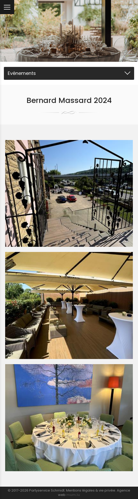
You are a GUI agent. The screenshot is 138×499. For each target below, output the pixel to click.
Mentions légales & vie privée (90, 490)
